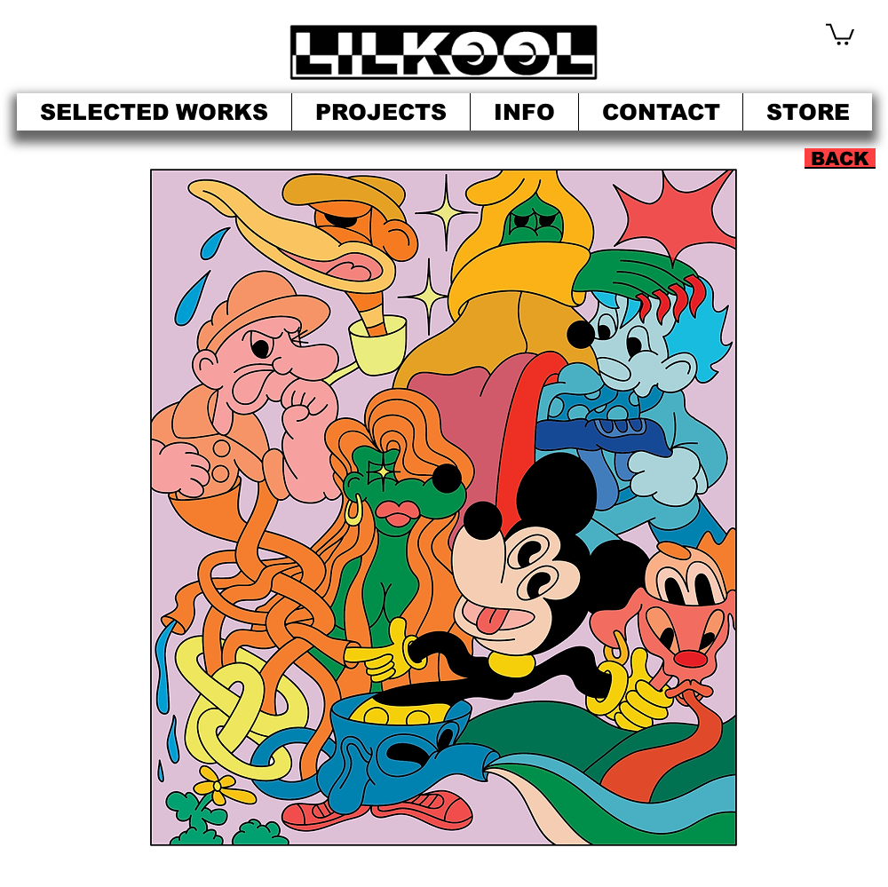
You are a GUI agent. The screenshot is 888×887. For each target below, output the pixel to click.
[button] (840, 33)
